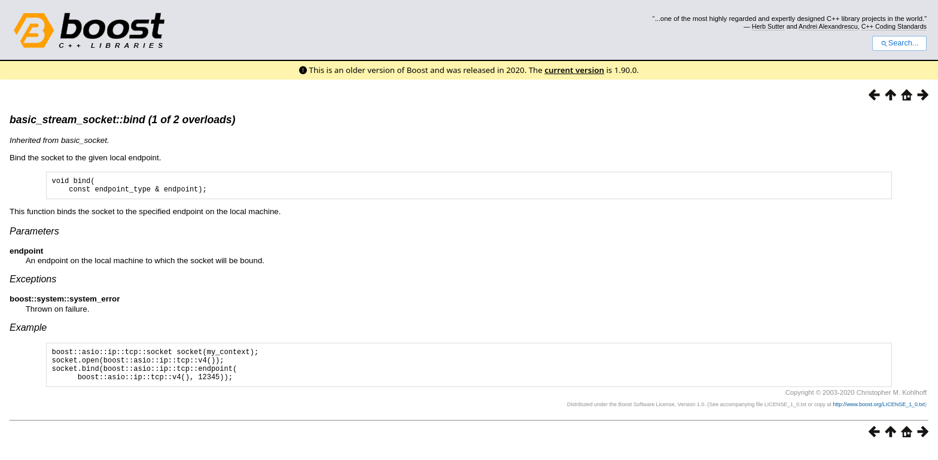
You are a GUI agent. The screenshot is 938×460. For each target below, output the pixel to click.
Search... (899, 43)
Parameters (34, 235)
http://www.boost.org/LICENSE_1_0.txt (879, 415)
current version (574, 70)
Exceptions (33, 283)
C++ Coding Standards (894, 26)
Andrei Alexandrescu (828, 26)
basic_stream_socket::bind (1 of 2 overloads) (122, 120)
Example (28, 331)
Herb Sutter (768, 26)
